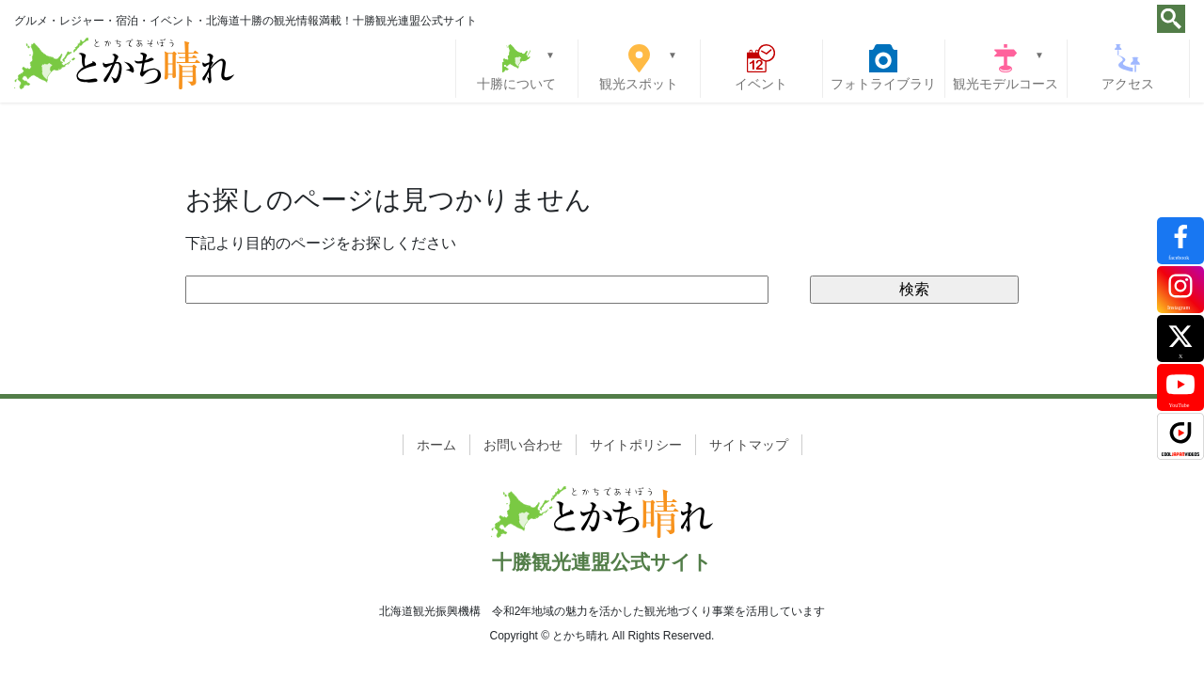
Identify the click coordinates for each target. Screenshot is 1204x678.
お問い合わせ (522, 444)
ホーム (436, 444)
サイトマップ (748, 444)
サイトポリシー (636, 444)
